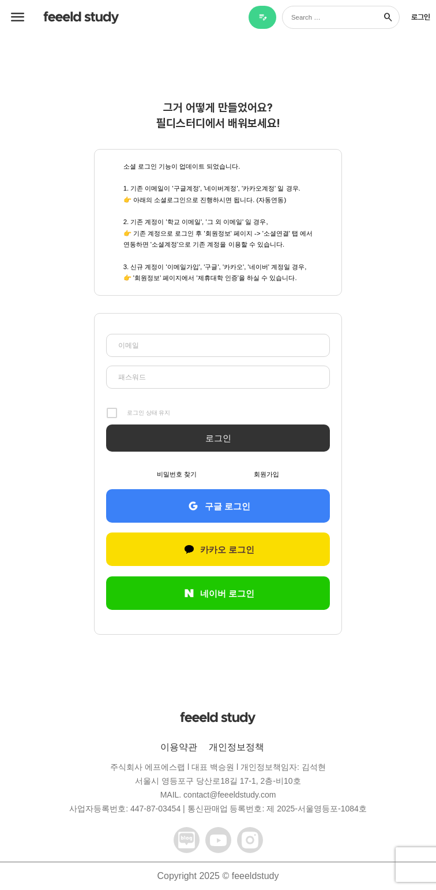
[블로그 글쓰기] (262, 17)
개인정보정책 (236, 747)
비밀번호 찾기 (177, 474)
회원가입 (266, 474)
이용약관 (178, 747)
